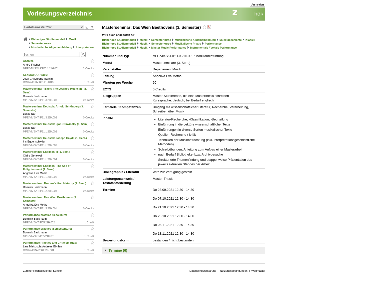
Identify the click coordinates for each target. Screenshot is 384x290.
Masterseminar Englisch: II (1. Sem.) (47, 151)
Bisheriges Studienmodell (48, 39)
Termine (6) (118, 250)
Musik (73, 39)
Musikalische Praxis (188, 43)
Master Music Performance (168, 47)
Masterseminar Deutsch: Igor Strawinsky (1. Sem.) (56, 123)
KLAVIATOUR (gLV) (36, 74)
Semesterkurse (41, 43)
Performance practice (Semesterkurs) (48, 228)
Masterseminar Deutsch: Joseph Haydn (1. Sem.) (55, 137)
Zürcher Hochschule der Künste (42, 270)
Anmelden (257, 4)
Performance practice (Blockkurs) (45, 214)
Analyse (28, 60)
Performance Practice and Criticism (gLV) (50, 242)
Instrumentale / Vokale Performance (213, 47)
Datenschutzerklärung (202, 270)
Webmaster (258, 270)
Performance (213, 43)
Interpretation (85, 47)
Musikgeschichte (231, 39)
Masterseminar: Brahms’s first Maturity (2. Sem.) (55, 183)
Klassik (250, 39)
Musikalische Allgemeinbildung (51, 47)
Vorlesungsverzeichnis (59, 13)
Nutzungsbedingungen (234, 270)
